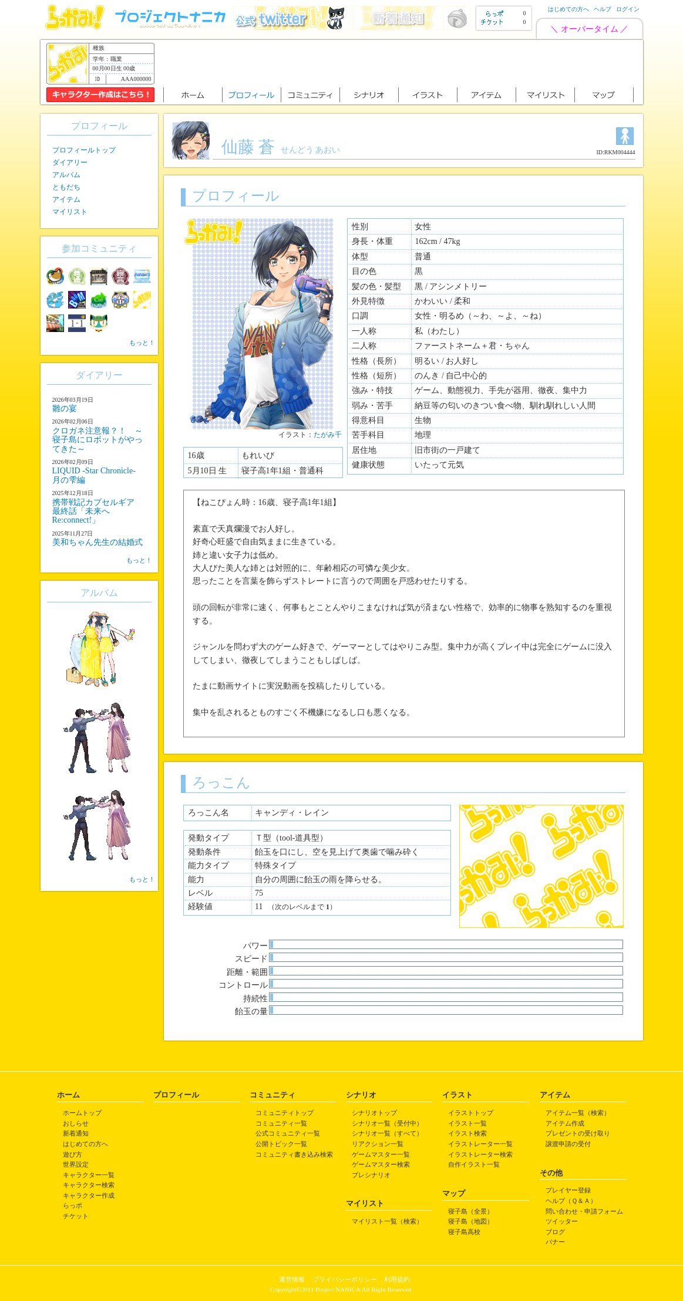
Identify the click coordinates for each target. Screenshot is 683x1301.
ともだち (66, 187)
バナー (555, 1241)
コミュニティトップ (284, 1112)
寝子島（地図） (470, 1221)
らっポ (72, 1205)
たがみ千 (328, 435)
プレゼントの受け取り (578, 1133)
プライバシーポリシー (344, 1279)
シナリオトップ (374, 1112)
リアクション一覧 (377, 1143)
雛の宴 (64, 408)
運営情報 (292, 1279)
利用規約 (397, 1279)
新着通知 (76, 1133)
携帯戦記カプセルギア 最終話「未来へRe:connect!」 (97, 511)
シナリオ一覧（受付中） (387, 1123)
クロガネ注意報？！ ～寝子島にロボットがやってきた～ (97, 439)
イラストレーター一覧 (480, 1143)
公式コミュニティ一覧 (287, 1133)
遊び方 (72, 1154)
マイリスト (70, 212)
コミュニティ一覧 (281, 1123)
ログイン (628, 9)
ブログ (555, 1231)
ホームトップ (82, 1112)
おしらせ (76, 1123)
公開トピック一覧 (281, 1143)
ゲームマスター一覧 (381, 1154)
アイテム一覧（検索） (578, 1112)
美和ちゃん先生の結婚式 (97, 542)
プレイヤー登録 (568, 1190)
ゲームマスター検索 (381, 1164)
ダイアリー (70, 162)
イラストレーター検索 (480, 1154)
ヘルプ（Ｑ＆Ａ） (571, 1200)
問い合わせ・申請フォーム (584, 1211)
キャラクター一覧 (89, 1174)
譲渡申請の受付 (568, 1143)
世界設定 (76, 1164)
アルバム (66, 175)
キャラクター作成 (89, 1195)
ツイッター (562, 1221)
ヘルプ (602, 9)
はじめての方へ (568, 9)
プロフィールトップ (84, 150)
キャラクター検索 (89, 1184)
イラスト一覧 (467, 1123)
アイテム (66, 199)
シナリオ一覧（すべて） (387, 1133)
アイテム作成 (565, 1123)
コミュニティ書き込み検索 (294, 1154)
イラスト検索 (467, 1133)
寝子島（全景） (470, 1211)
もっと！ (142, 342)
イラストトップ (470, 1112)
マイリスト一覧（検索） (387, 1221)
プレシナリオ (371, 1174)
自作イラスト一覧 (474, 1164)
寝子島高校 (464, 1231)
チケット (76, 1215)
